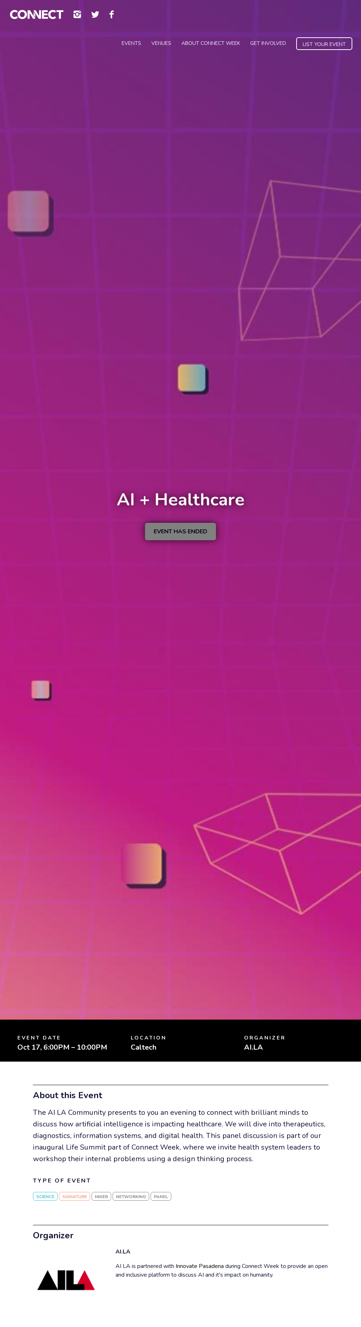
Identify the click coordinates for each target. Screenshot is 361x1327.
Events (131, 43)
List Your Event (324, 44)
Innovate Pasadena (200, 1266)
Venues (161, 43)
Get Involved (268, 43)
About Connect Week (210, 43)
